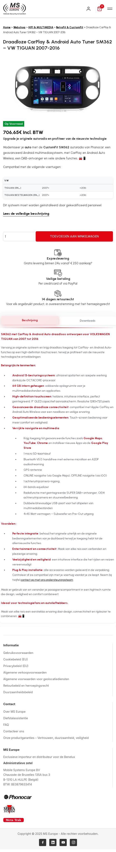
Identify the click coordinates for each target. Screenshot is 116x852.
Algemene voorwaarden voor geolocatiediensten (36, 679)
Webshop (19, 27)
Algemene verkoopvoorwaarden (25, 672)
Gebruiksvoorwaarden (18, 653)
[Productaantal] (19, 236)
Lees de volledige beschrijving (26, 214)
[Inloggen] (88, 9)
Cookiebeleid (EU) (15, 659)
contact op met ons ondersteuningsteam (47, 580)
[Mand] (100, 9)
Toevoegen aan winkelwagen (74, 236)
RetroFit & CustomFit (69, 27)
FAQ (6, 724)
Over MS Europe (14, 711)
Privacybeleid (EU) (15, 666)
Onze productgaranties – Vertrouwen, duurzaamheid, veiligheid (46, 738)
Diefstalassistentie (15, 718)
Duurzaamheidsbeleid (18, 692)
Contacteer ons (13, 731)
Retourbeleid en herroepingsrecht (26, 685)
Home (6, 27)
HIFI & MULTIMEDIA (40, 27)
